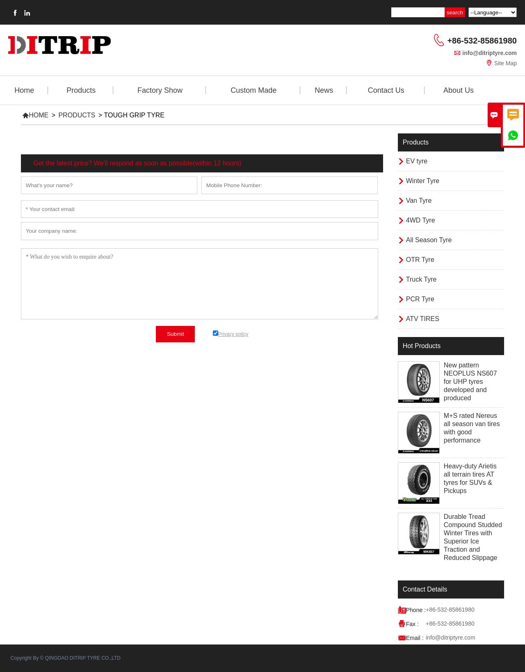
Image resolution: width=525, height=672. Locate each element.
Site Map (505, 63)
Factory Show (160, 90)
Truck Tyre (421, 279)
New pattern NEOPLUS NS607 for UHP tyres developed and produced (470, 381)
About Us (458, 90)
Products (81, 90)
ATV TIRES (422, 318)
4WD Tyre (420, 220)
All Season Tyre (429, 239)
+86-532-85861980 (482, 40)
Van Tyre (419, 200)
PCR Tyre (420, 299)
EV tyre (416, 161)
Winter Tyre (423, 180)
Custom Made (253, 90)
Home (24, 90)
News (324, 90)
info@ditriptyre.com (489, 53)
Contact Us (386, 90)
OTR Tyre (420, 259)
